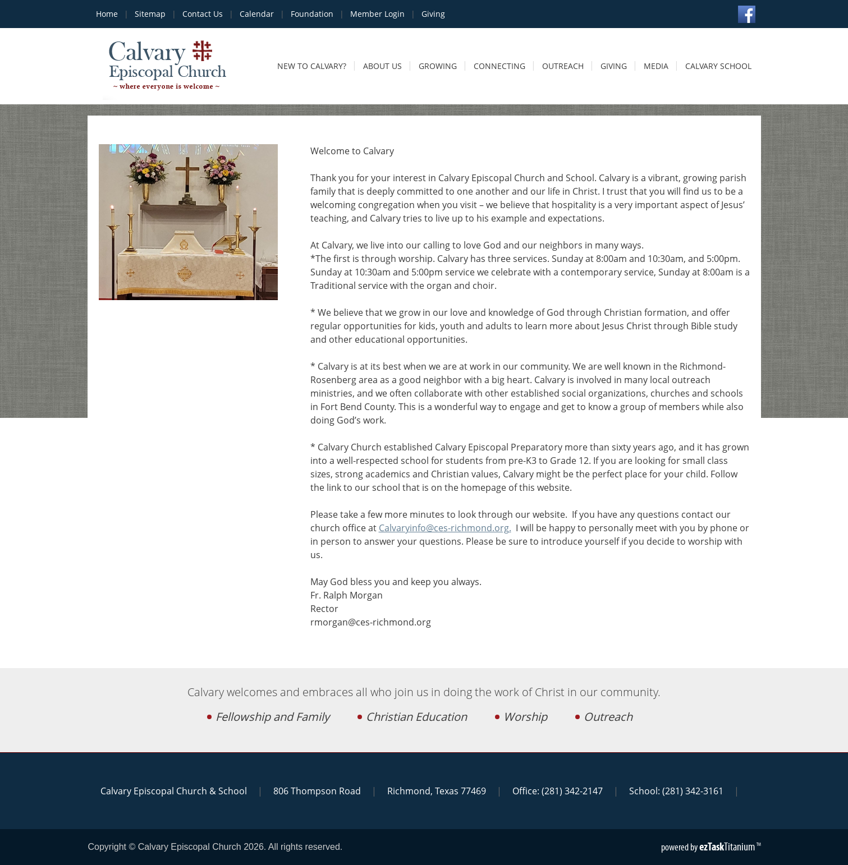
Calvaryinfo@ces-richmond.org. (445, 528)
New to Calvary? (311, 66)
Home (107, 13)
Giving (433, 13)
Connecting (499, 66)
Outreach (563, 66)
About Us (382, 66)
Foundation (312, 13)
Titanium (728, 846)
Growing (438, 66)
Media (656, 66)
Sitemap (150, 13)
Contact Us (202, 13)
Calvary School (718, 66)
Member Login (377, 13)
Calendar (257, 13)
